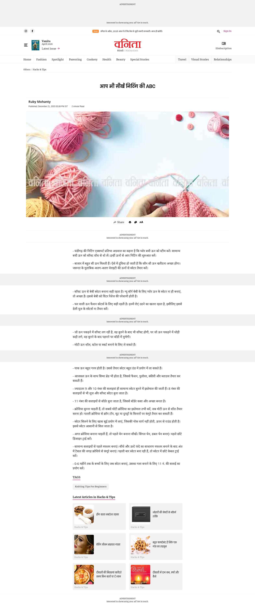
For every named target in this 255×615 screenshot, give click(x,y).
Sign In (227, 31)
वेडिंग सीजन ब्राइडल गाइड (108, 544)
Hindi (120, 50)
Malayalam (131, 50)
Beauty (120, 59)
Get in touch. (142, 22)
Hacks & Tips (39, 69)
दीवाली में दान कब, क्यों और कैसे (166, 574)
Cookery (92, 59)
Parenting (75, 59)
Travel (182, 59)
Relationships (223, 59)
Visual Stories (200, 59)
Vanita (46, 41)
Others (26, 69)
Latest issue (49, 48)
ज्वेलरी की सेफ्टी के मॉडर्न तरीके (164, 514)
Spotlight (58, 59)
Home (27, 59)
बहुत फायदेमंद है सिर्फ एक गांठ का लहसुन (165, 544)
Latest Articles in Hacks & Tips (94, 497)
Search (218, 31)
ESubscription (224, 48)
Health (106, 59)
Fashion (41, 59)
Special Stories (139, 59)
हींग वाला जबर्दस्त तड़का (107, 514)
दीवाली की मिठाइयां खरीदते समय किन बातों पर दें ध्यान (108, 574)
